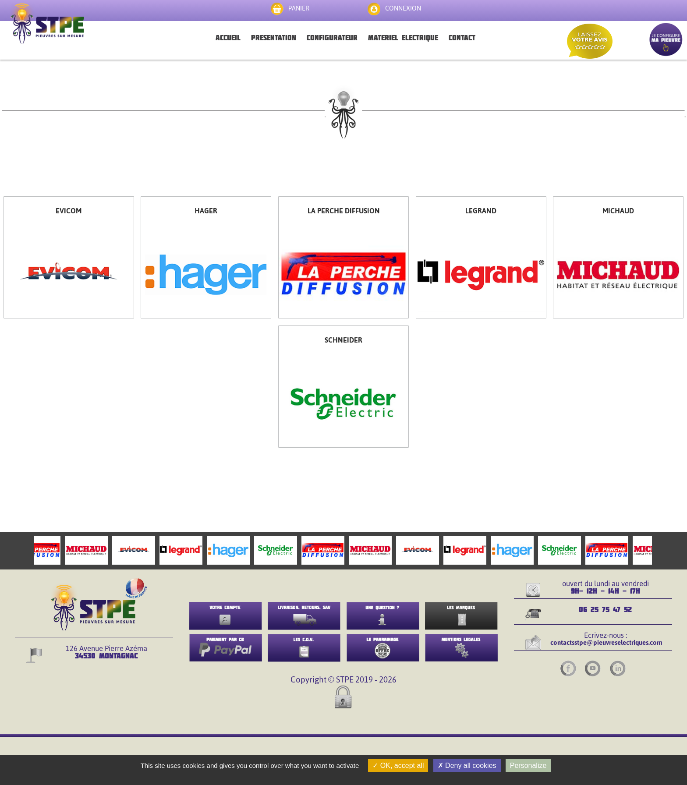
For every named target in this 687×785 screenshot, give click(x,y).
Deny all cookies (467, 765)
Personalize (528, 765)
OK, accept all (398, 765)
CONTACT (462, 38)
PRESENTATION (273, 38)
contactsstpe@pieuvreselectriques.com (606, 642)
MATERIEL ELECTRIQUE (403, 38)
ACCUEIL (228, 38)
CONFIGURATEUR (332, 38)
